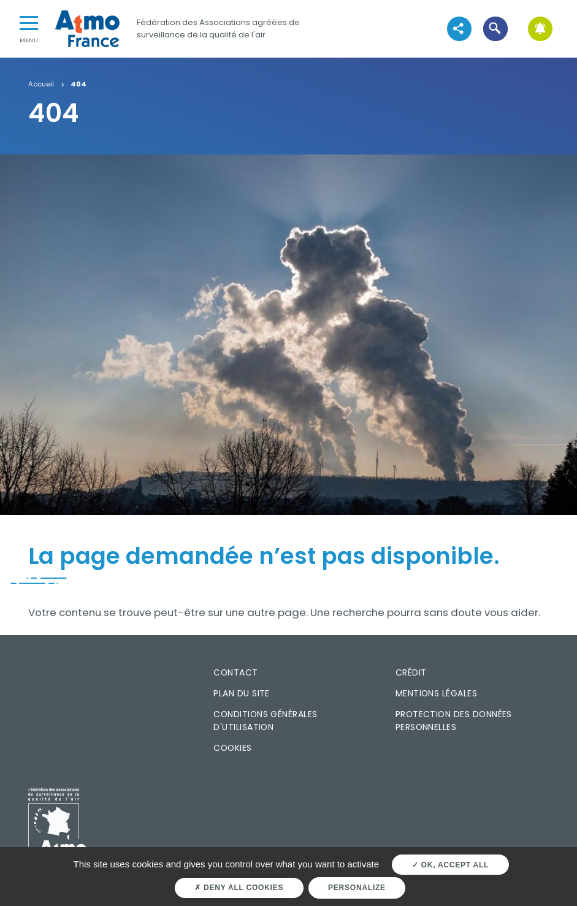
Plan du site (241, 693)
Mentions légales (436, 693)
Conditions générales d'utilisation (265, 720)
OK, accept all (450, 865)
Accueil (41, 84)
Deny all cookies (238, 887)
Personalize (357, 887)
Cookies (232, 748)
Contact (235, 672)
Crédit (411, 672)
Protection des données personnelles (453, 720)
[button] (495, 28)
